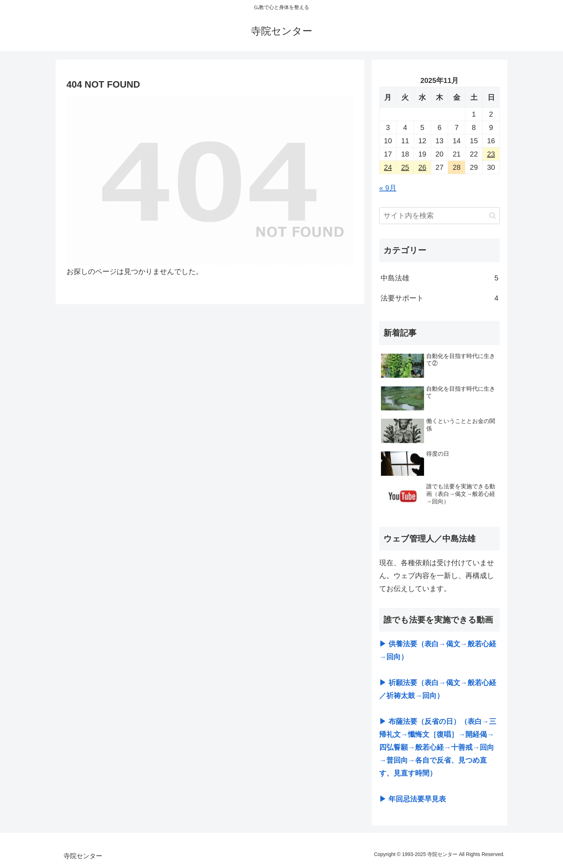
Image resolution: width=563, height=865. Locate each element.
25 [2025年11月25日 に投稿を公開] (405, 167)
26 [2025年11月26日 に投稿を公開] (422, 167)
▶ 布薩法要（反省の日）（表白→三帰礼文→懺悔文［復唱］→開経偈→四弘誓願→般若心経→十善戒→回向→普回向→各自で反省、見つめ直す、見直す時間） (437, 747)
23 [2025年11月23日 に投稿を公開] (491, 154)
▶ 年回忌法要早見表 (412, 799)
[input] (439, 215)
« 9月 (387, 188)
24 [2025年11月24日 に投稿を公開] (388, 167)
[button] (492, 215)
